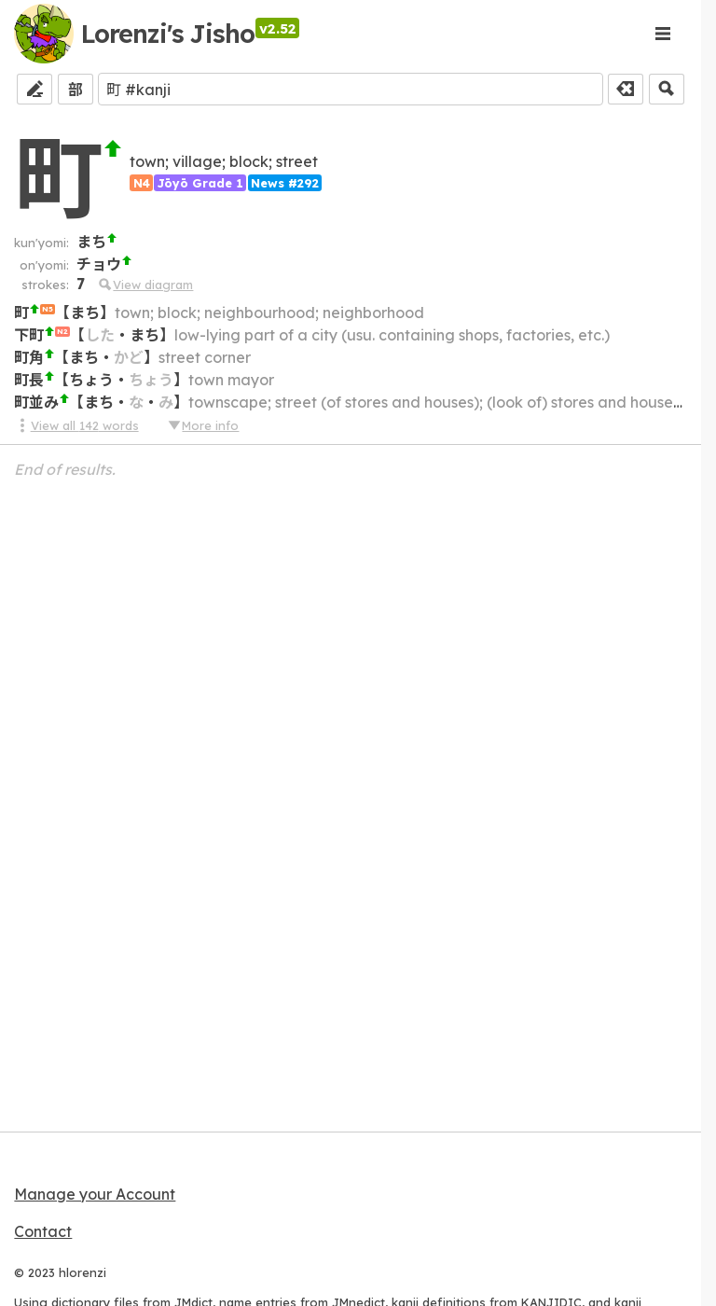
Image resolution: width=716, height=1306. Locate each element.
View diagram (145, 284)
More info (202, 425)
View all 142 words (76, 425)
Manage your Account (94, 1194)
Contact (43, 1231)
